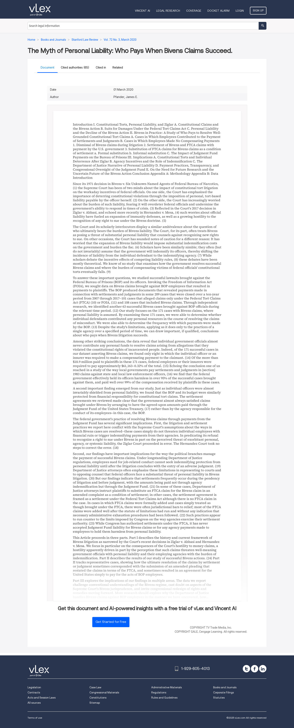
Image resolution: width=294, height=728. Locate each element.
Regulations (158, 692)
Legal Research (168, 10)
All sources (34, 702)
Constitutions (97, 697)
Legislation (34, 687)
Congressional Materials (104, 692)
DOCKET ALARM (218, 10)
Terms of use (35, 717)
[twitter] (246, 668)
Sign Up (258, 10)
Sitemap (94, 702)
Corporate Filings (223, 692)
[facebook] (254, 668)
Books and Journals (224, 687)
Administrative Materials (166, 687)
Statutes (219, 697)
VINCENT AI (142, 10)
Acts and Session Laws (42, 697)
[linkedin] (262, 668)
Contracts (34, 692)
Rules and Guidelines (164, 697)
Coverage (193, 10)
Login (240, 10)
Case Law (95, 687)
